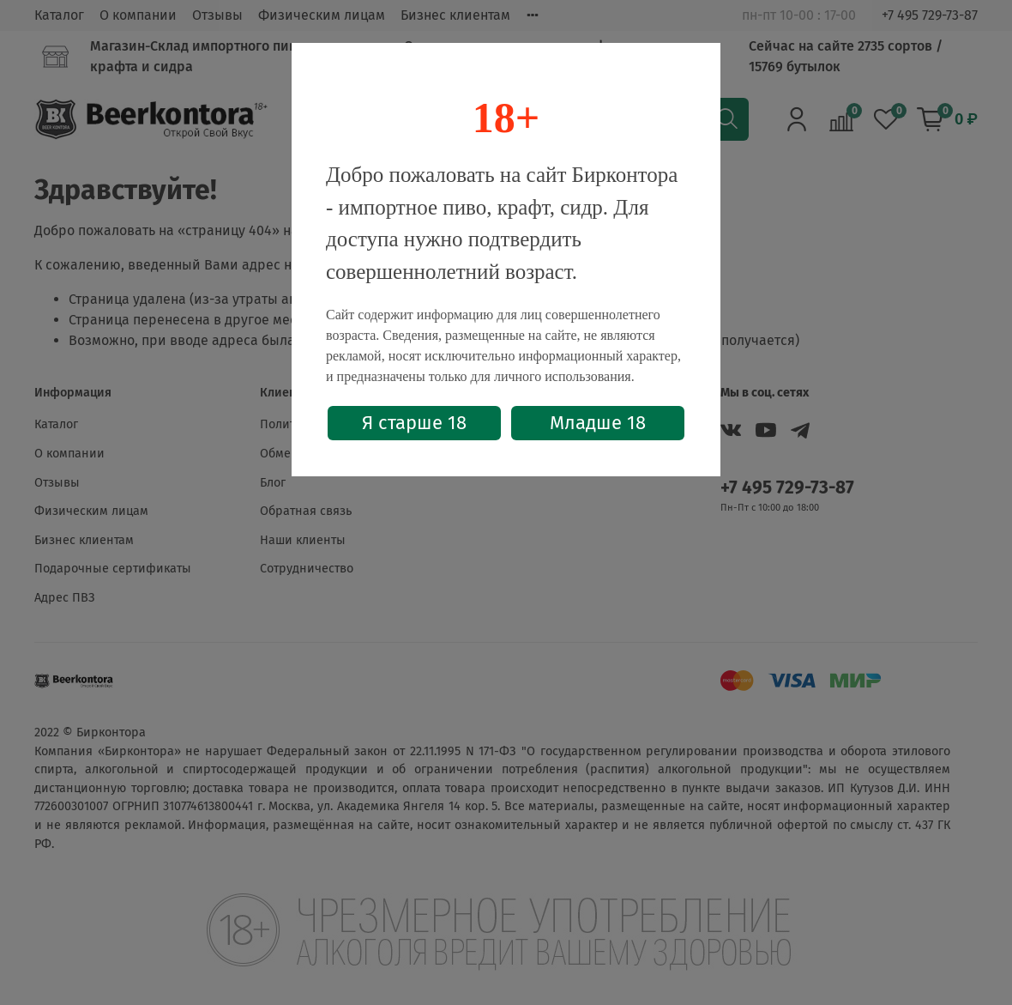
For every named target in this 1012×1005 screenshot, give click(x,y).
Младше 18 (598, 422)
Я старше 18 (414, 422)
